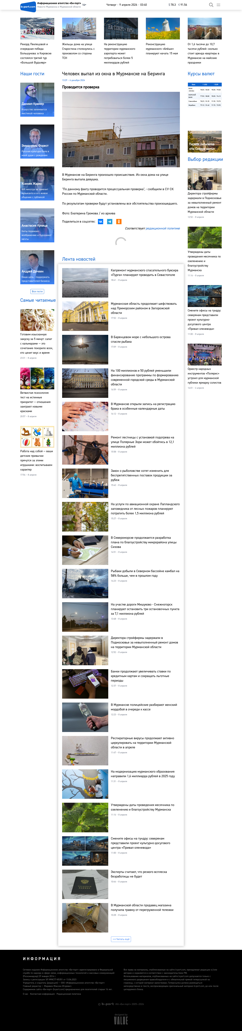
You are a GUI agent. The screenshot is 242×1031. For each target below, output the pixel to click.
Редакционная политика (69, 994)
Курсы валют (201, 74)
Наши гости (32, 74)
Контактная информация (42, 994)
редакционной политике (163, 228)
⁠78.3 (172, 5)
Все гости (37, 291)
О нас (25, 994)
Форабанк (192, 105)
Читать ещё (121, 939)
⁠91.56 (182, 5)
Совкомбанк (193, 101)
